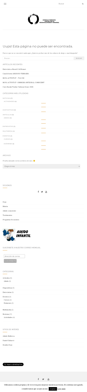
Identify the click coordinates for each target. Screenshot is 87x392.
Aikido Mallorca (8, 336)
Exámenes (8, 144)
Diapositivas (8, 110)
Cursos (7, 139)
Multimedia (8, 131)
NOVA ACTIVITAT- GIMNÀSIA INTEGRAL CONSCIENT (23, 82)
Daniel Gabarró (8, 340)
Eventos (6, 136)
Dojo (4, 202)
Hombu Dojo (7, 345)
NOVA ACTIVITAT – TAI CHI (13, 78)
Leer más (61, 389)
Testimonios (7, 215)
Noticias (6, 98)
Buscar (79, 58)
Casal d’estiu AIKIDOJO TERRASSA (16, 74)
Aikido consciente (9, 211)
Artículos (7, 115)
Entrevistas (8, 126)
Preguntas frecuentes (11, 220)
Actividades (9, 101)
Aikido (7, 118)
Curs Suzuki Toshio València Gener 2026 (18, 87)
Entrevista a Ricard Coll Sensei (14, 69)
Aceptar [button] (53, 389)
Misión (5, 206)
